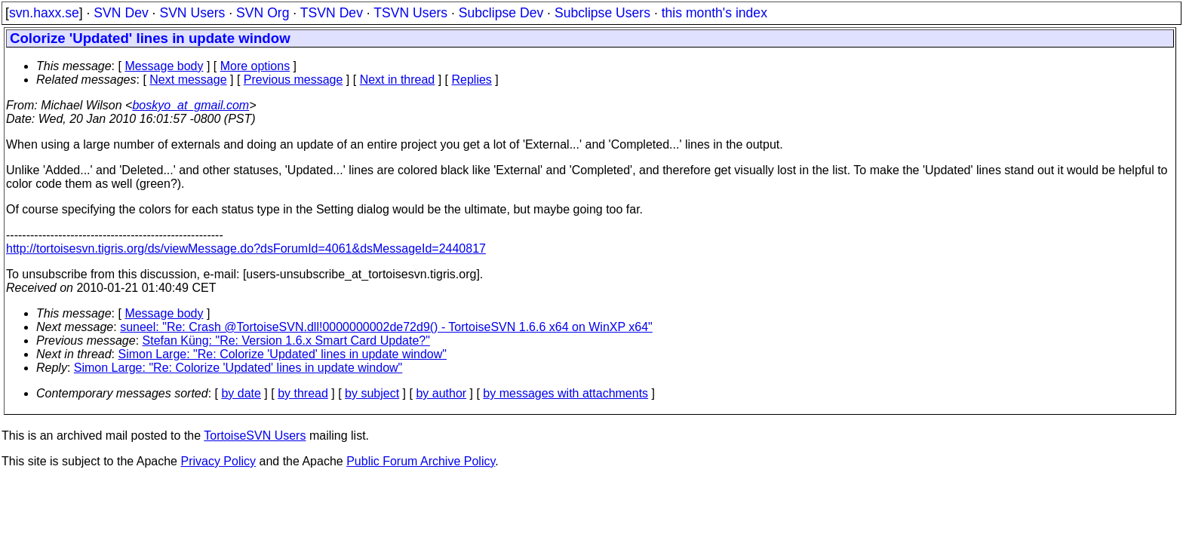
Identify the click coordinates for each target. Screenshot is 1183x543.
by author (441, 393)
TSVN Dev (331, 12)
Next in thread (397, 79)
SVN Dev (121, 12)
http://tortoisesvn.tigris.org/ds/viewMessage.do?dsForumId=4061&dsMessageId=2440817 (246, 248)
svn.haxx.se (44, 12)
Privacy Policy (218, 461)
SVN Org (262, 12)
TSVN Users (410, 12)
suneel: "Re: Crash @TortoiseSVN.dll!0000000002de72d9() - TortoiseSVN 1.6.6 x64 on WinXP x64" (386, 327)
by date (240, 393)
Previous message (293, 79)
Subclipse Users (602, 12)
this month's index (714, 12)
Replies (472, 79)
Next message (187, 79)
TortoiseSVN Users (255, 435)
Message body (163, 66)
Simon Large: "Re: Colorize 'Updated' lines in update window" (282, 354)
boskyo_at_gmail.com (190, 105)
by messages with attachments (565, 393)
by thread (303, 393)
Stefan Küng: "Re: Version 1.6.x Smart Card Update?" (286, 340)
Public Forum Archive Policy (420, 461)
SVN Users (192, 12)
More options (255, 66)
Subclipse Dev (501, 12)
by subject (372, 393)
